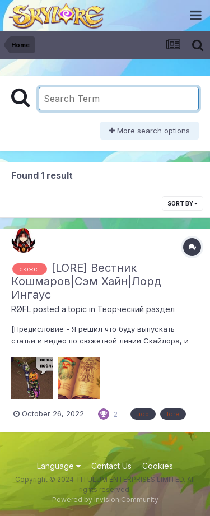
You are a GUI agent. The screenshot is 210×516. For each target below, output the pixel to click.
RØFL (21, 309)
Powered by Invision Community (105, 499)
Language (59, 466)
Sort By (182, 203)
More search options (149, 130)
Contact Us (111, 466)
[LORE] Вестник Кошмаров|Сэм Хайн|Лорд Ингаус (86, 281)
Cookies (157, 466)
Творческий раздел (136, 309)
